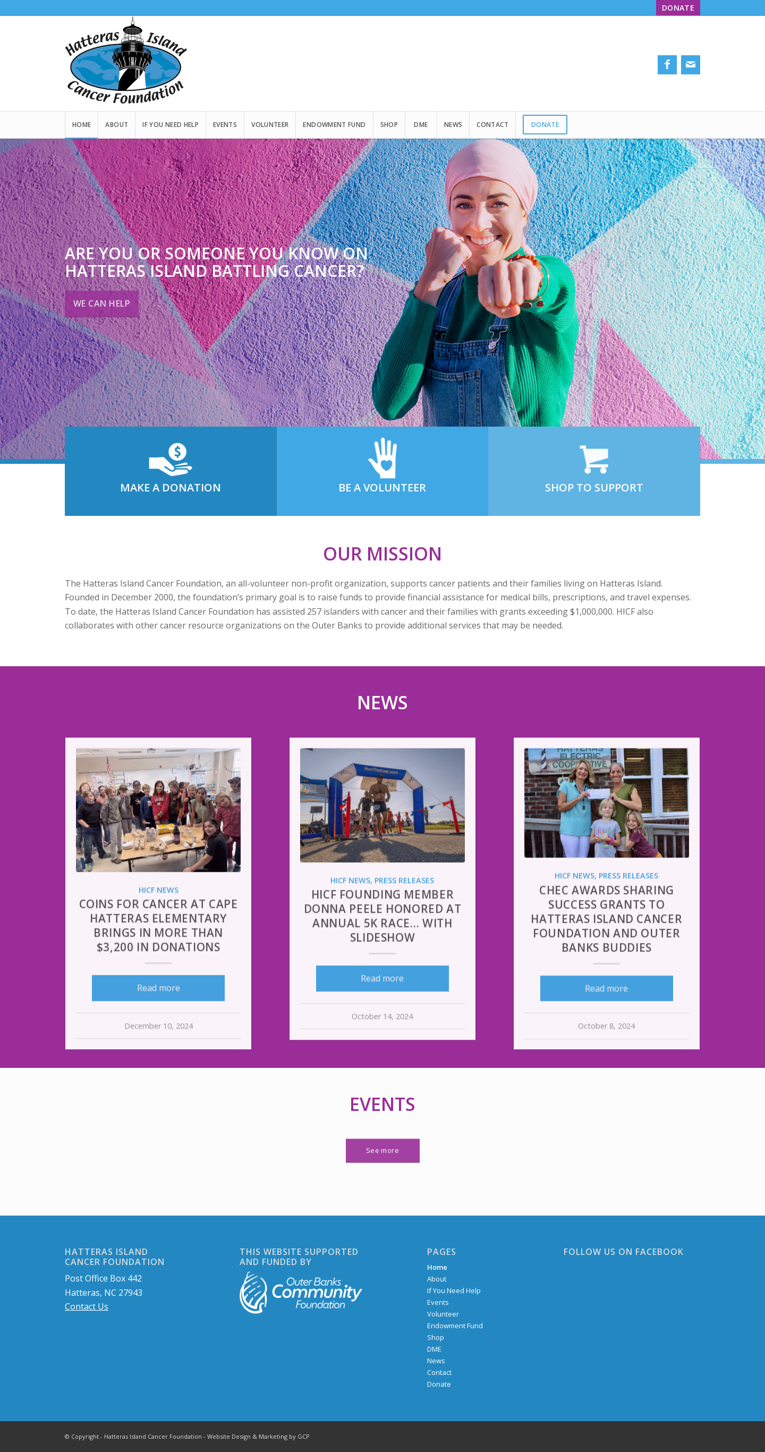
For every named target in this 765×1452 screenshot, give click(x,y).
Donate (439, 1384)
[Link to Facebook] (667, 64)
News (382, 702)
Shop (435, 1337)
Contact (439, 1372)
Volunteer (443, 1314)
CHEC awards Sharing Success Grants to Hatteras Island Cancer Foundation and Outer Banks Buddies (606, 968)
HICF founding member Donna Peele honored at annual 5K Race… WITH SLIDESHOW (383, 965)
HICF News (158, 939)
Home (437, 1267)
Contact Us (86, 1306)
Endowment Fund (455, 1325)
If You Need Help (454, 1290)
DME (434, 1349)
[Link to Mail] (690, 64)
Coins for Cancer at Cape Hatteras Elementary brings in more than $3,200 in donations (158, 975)
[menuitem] (675, 8)
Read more (158, 1037)
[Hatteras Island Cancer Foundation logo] (126, 63)
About (436, 1279)
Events (382, 1104)
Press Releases (404, 929)
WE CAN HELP (101, 300)
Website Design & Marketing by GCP (258, 1436)
